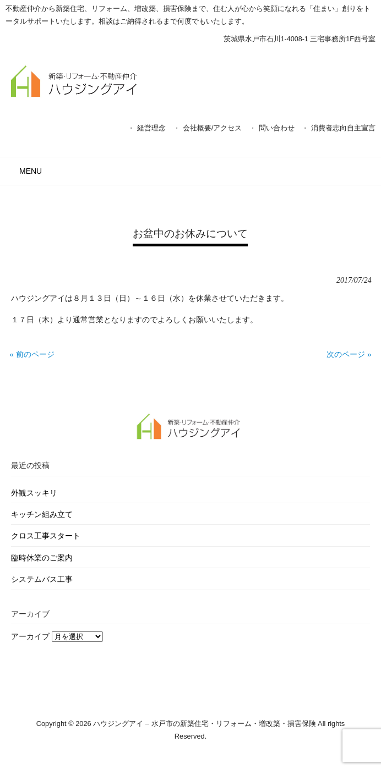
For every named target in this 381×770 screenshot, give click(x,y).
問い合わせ (277, 128)
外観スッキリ (34, 493)
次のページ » (348, 354)
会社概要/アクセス (212, 128)
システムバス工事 (42, 579)
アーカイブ (30, 636)
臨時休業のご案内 (42, 558)
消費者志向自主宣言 (343, 128)
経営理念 (151, 128)
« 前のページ (31, 354)
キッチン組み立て (42, 514)
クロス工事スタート (45, 536)
